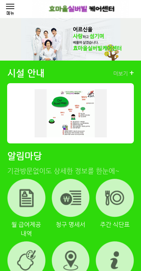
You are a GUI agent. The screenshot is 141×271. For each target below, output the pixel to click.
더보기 (123, 73)
